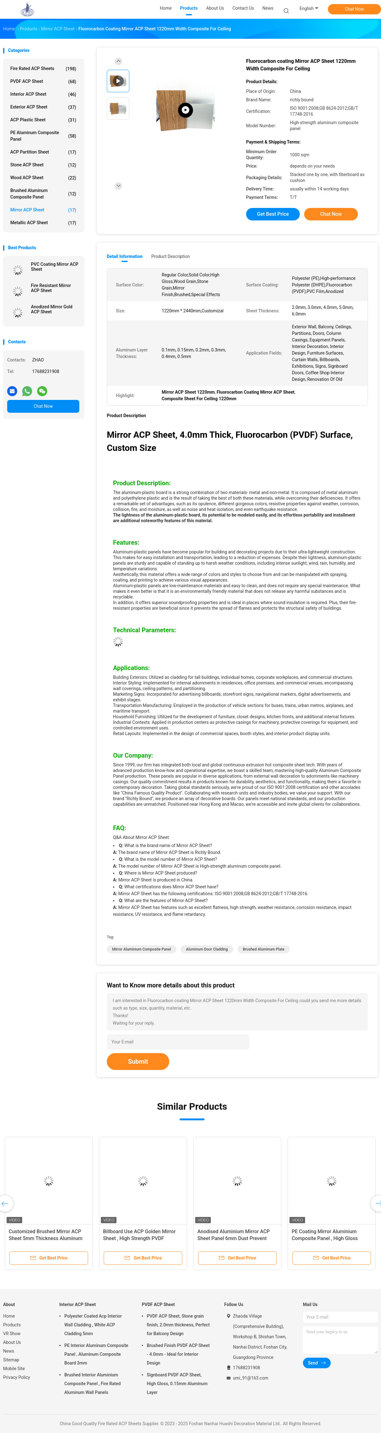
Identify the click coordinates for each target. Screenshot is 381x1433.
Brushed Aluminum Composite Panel (43, 193)
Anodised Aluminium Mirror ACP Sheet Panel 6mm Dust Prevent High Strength (233, 1238)
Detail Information (124, 256)
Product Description (170, 256)
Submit (138, 1061)
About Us (12, 1342)
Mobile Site (14, 1368)
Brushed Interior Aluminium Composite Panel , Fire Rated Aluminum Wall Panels (92, 1383)
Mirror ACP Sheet (43, 210)
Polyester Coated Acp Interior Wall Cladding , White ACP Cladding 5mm (93, 1325)
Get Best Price (273, 214)
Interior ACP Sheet (43, 94)
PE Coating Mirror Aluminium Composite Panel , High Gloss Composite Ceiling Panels (325, 1238)
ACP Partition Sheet (43, 152)
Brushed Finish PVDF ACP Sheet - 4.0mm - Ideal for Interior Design (178, 1354)
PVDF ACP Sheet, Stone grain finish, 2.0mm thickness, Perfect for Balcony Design (178, 1325)
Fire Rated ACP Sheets (43, 69)
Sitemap (11, 1359)
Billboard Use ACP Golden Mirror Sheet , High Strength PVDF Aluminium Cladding (139, 1238)
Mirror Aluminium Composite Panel (141, 949)
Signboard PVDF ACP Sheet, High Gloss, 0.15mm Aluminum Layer (177, 1383)
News (8, 1351)
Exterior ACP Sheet (43, 107)
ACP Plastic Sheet (43, 120)
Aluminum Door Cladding (207, 949)
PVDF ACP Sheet (43, 81)
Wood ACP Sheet (43, 178)
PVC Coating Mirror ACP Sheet (54, 267)
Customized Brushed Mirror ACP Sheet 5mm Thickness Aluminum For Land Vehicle (45, 1238)
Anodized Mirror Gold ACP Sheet (51, 309)
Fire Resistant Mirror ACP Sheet (51, 288)
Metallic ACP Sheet (43, 223)
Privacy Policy (16, 1377)
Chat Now (354, 9)
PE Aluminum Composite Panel (43, 136)
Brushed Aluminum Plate (264, 949)
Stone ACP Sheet (43, 165)
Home (9, 1316)
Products (12, 1324)
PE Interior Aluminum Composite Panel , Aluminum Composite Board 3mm (96, 1354)
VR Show (12, 1333)
